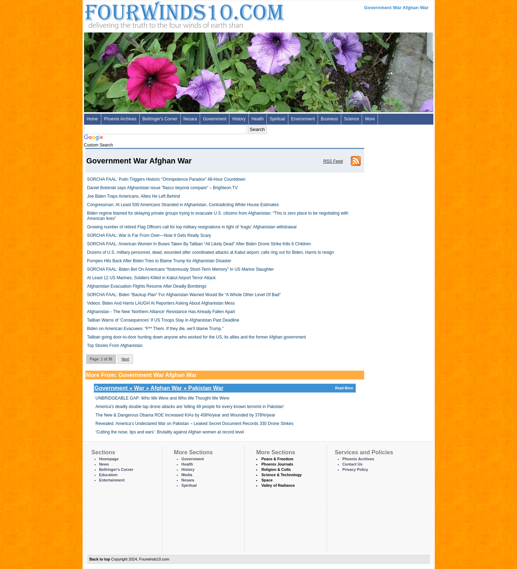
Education (108, 475)
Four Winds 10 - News (154, 13)
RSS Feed (333, 161)
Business (329, 118)
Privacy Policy (355, 469)
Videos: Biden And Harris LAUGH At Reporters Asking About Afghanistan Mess (161, 303)
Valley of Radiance (278, 485)
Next (125, 359)
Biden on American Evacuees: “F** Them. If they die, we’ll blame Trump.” (155, 328)
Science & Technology (281, 475)
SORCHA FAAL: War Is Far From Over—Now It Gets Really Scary (149, 235)
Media (186, 475)
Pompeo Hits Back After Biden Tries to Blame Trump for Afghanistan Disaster (159, 260)
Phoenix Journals (277, 464)
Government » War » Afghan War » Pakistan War (225, 388)
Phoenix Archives (120, 118)
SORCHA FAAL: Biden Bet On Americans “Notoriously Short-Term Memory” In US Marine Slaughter (180, 269)
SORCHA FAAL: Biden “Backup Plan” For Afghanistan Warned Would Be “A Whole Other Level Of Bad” (184, 294)
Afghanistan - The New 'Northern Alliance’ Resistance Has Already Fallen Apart (161, 311)
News (104, 464)
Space (267, 480)
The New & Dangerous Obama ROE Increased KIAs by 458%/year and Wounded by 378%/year (185, 415)
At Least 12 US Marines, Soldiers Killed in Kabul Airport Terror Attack (151, 277)
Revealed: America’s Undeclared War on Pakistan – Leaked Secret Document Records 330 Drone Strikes (195, 423)
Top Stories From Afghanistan (115, 345)
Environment (303, 118)
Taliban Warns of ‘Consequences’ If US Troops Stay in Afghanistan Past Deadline (163, 320)
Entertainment (112, 480)
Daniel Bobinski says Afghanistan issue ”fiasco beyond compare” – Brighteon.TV (162, 187)
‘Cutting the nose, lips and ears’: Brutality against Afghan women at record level (170, 432)
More (369, 118)
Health (258, 118)
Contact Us (352, 464)
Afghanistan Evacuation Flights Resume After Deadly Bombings (146, 286)
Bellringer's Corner (160, 118)
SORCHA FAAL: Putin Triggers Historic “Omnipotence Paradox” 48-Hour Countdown (166, 179)
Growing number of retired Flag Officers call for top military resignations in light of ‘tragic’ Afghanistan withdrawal (192, 226)
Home (92, 118)
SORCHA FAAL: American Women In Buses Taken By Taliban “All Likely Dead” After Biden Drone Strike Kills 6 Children (199, 243)
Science (351, 118)
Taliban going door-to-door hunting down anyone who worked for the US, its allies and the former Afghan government (196, 337)
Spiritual (277, 118)
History (238, 118)
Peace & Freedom (277, 459)
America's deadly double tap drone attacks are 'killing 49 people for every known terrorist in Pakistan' (190, 406)
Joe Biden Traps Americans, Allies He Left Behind (133, 196)
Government (214, 118)
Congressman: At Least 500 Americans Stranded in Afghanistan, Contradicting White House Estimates (183, 204)
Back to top (99, 559)
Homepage (109, 459)
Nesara (190, 118)
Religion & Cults (276, 469)
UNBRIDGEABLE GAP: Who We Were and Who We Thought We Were (162, 398)
